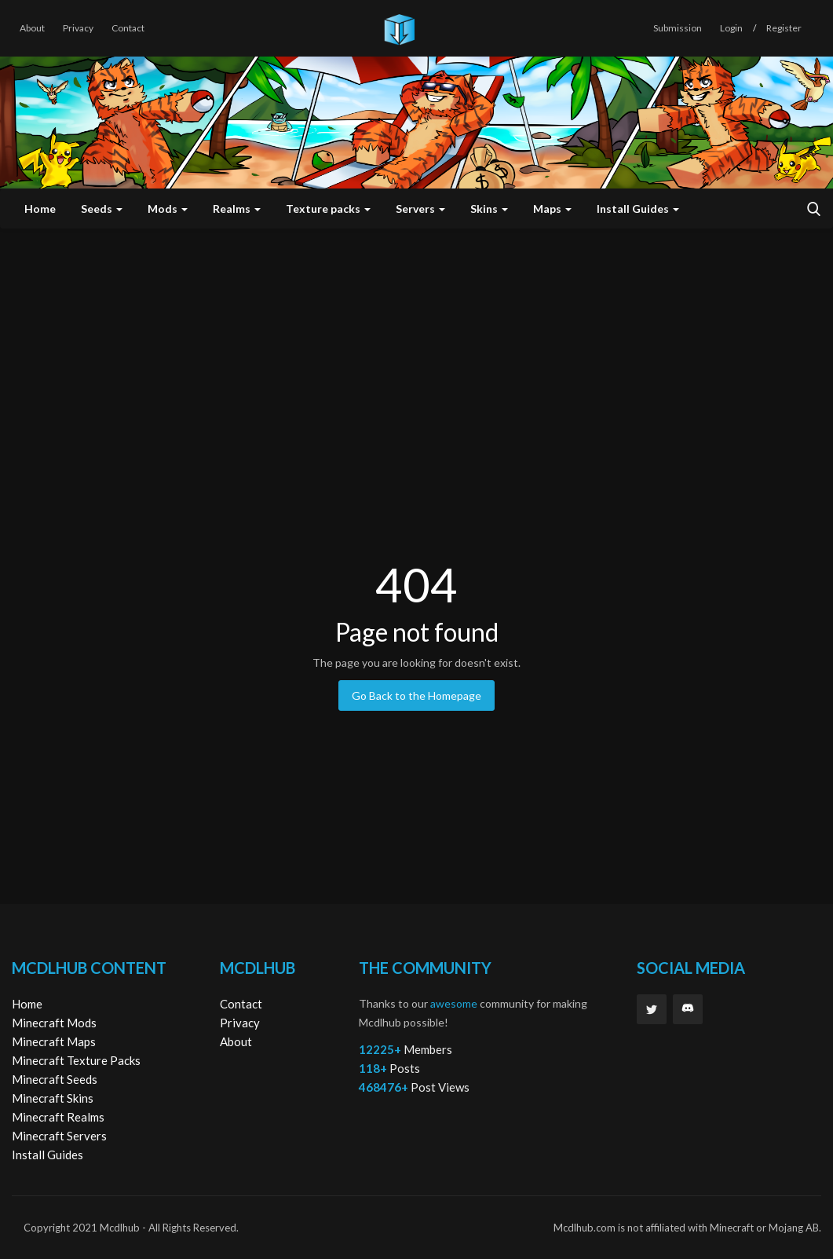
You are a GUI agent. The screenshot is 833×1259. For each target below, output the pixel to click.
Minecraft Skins (52, 1098)
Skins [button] (489, 208)
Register (784, 28)
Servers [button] (420, 208)
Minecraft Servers (59, 1136)
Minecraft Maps (54, 1041)
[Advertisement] (416, 346)
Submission (677, 28)
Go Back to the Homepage (416, 695)
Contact (127, 28)
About (32, 28)
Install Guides (47, 1154)
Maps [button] (552, 208)
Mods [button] (168, 208)
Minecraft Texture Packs (76, 1060)
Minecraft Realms (58, 1117)
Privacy (78, 28)
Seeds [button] (101, 208)
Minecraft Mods (54, 1023)
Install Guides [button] (638, 208)
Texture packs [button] (328, 208)
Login (731, 28)
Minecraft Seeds (54, 1079)
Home (40, 208)
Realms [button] (237, 208)
